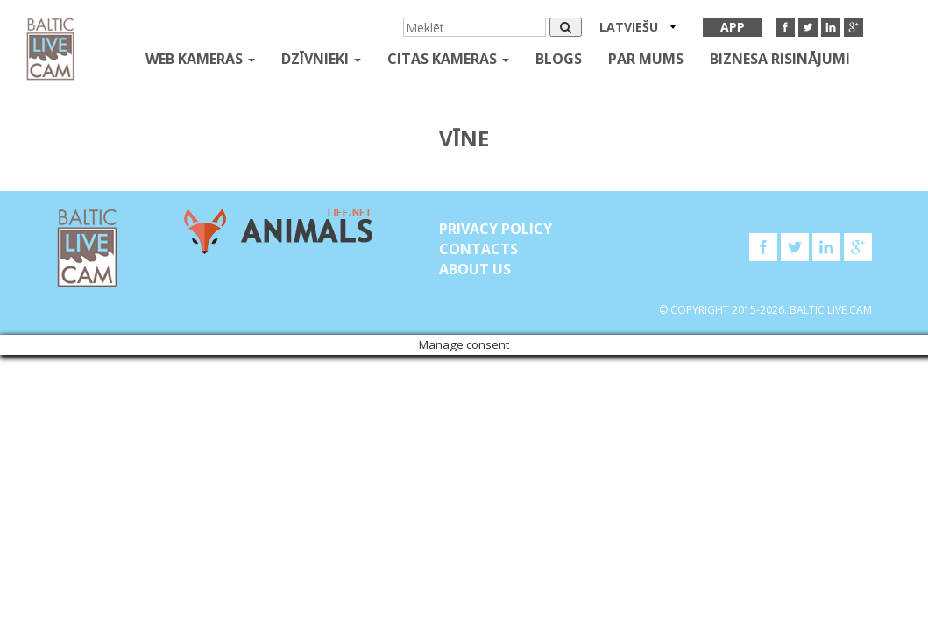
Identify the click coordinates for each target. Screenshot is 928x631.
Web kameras (200, 58)
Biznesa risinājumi (780, 58)
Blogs (558, 58)
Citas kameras (448, 58)
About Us (475, 269)
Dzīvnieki (321, 58)
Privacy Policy (495, 228)
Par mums (646, 58)
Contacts (478, 249)
